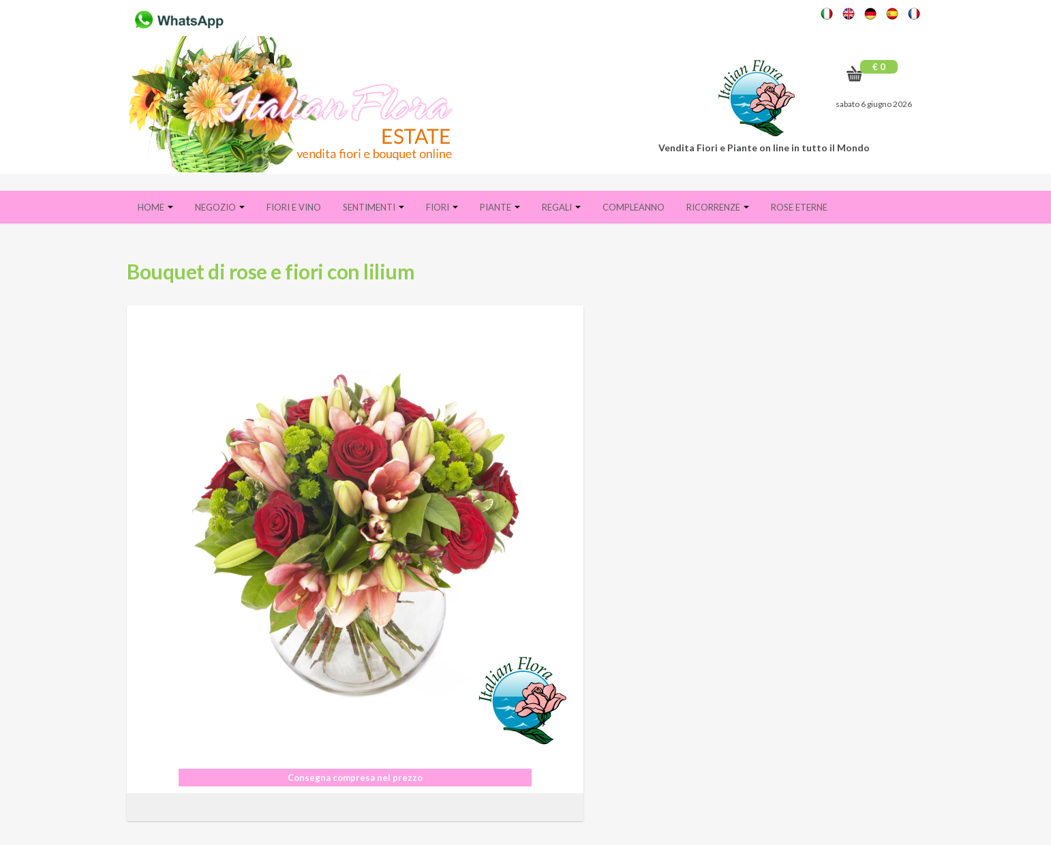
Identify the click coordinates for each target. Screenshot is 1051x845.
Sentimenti (373, 207)
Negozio (220, 207)
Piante (500, 207)
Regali (561, 207)
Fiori (442, 207)
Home (155, 207)
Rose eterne (799, 207)
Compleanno (634, 207)
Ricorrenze (717, 207)
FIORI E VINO (293, 207)
